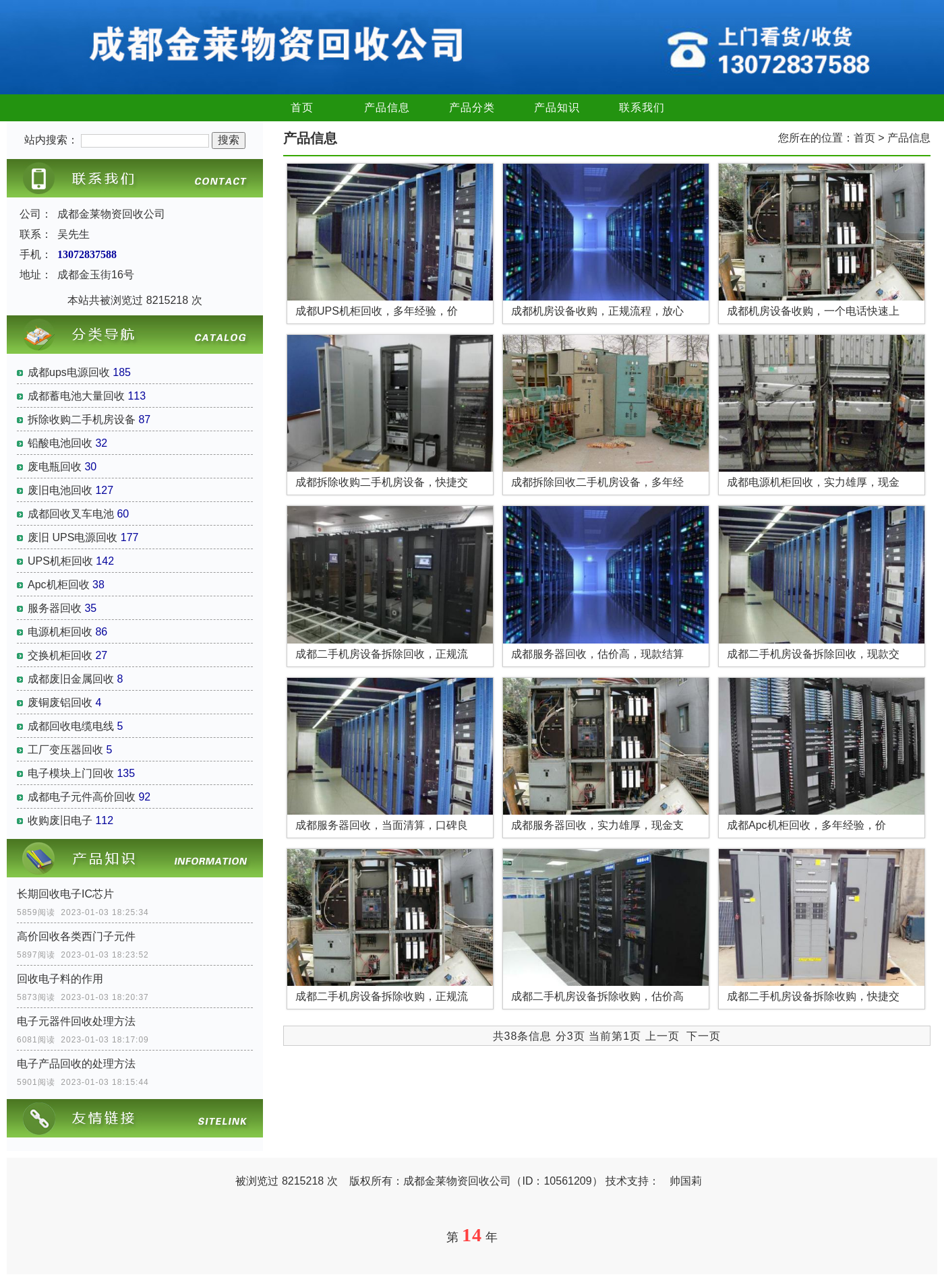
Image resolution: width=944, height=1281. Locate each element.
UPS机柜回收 (60, 561)
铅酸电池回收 (60, 443)
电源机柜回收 (60, 631)
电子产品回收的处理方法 (76, 1063)
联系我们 (642, 107)
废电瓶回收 (55, 466)
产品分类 (472, 107)
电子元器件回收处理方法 (76, 1021)
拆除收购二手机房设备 (82, 419)
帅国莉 (686, 1181)
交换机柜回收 (60, 655)
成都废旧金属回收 (71, 679)
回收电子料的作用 (60, 979)
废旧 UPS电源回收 (72, 537)
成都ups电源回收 (69, 372)
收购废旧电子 (60, 820)
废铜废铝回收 (60, 702)
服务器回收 (55, 608)
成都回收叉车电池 (71, 514)
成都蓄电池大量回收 (76, 396)
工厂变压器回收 (65, 749)
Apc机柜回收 (59, 584)
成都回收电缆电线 (71, 726)
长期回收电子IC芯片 (65, 894)
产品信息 (387, 107)
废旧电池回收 (60, 490)
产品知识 (557, 107)
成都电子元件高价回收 (82, 797)
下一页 (703, 1036)
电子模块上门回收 (71, 773)
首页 (302, 107)
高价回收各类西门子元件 (76, 936)
